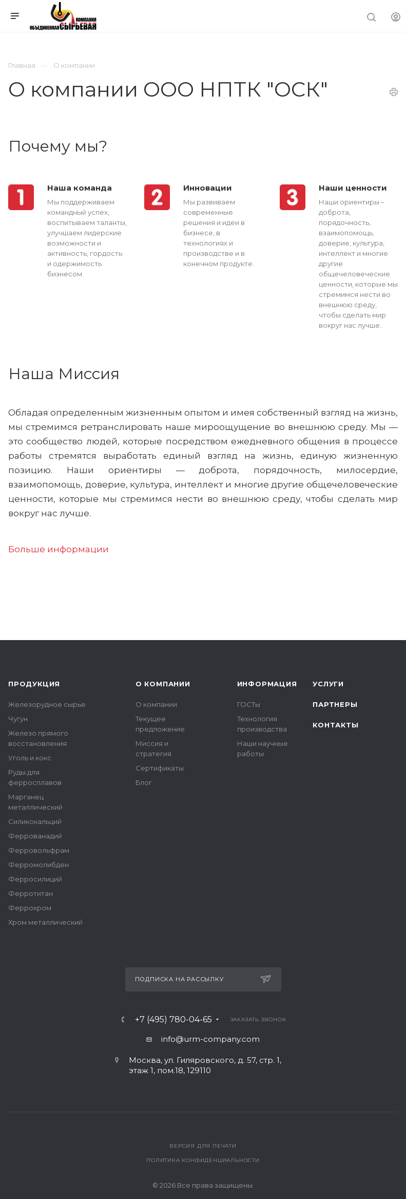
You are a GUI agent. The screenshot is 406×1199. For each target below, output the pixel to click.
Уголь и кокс (29, 758)
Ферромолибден (38, 864)
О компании (163, 684)
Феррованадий (35, 836)
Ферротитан (30, 893)
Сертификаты (160, 768)
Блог (144, 782)
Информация (267, 684)
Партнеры (335, 704)
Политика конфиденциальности (203, 1160)
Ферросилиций (35, 879)
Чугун (18, 719)
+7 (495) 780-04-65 (173, 1020)
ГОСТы (248, 704)
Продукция (34, 684)
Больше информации (58, 549)
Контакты (335, 725)
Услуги (328, 684)
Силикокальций (35, 821)
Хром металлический (45, 922)
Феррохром (29, 908)
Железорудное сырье (47, 704)
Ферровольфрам (38, 850)
